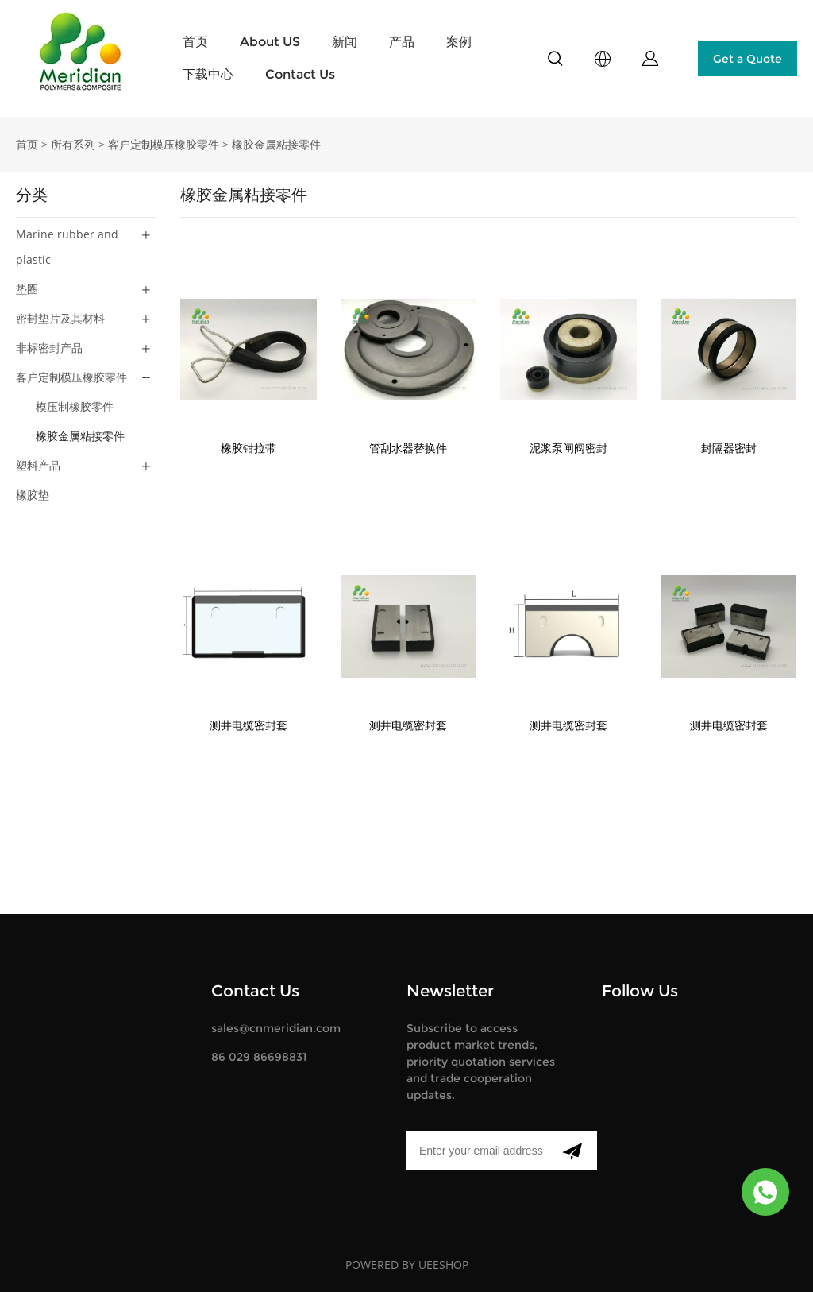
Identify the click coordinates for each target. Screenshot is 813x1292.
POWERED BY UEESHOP (406, 1264)
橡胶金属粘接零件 (276, 144)
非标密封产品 (49, 347)
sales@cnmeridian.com (276, 1028)
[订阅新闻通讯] (572, 1150)
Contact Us (300, 74)
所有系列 (73, 144)
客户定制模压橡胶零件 (163, 144)
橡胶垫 (32, 494)
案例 (459, 41)
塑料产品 (38, 465)
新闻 (344, 41)
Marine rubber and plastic (67, 246)
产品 (401, 41)
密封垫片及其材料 (60, 318)
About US (270, 41)
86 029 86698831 (258, 1057)
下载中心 (208, 74)
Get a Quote (747, 59)
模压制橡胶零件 (75, 406)
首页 (195, 41)
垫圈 (27, 288)
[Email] (476, 1150)
